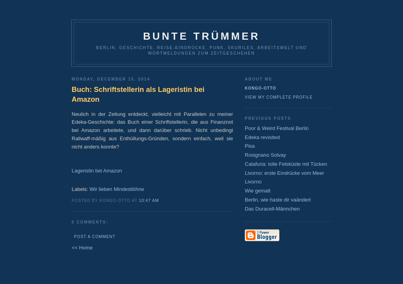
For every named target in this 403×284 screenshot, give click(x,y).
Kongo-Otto (260, 88)
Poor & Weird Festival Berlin (277, 128)
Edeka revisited (262, 137)
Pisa (250, 146)
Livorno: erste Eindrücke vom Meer (284, 173)
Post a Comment (94, 237)
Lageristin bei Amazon (97, 171)
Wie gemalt (257, 191)
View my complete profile (279, 97)
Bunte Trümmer (201, 36)
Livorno (253, 182)
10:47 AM (149, 200)
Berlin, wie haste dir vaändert (278, 200)
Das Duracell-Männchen (272, 209)
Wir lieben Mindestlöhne (117, 189)
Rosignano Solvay (265, 155)
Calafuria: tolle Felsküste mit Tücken (286, 164)
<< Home (82, 248)
